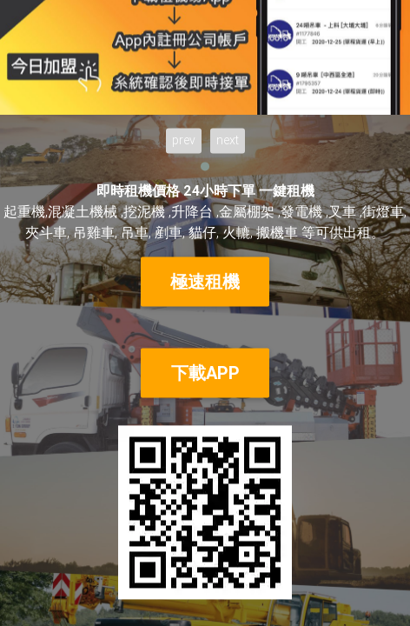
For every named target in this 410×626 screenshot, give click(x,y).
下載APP (205, 372)
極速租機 (205, 281)
